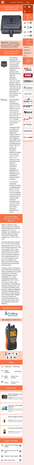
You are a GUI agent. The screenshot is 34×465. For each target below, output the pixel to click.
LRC (13, 237)
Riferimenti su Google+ (15, 382)
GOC (3, 239)
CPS (19, 121)
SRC (8, 237)
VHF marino (10, 230)
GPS (18, 107)
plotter (18, 141)
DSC (16, 86)
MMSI (12, 249)
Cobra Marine (13, 121)
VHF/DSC (12, 63)
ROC (17, 237)
